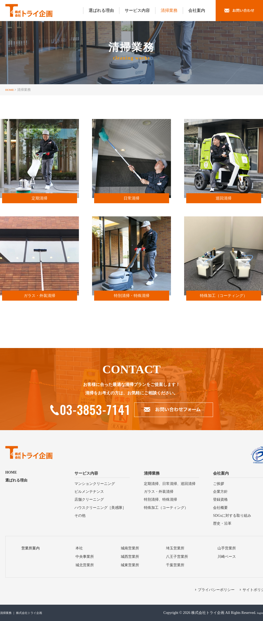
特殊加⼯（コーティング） (166, 508)
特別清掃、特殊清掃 (160, 499)
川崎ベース (227, 557)
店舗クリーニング (89, 499)
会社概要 (220, 508)
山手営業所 (227, 548)
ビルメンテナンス (89, 492)
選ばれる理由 (101, 10)
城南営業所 (130, 548)
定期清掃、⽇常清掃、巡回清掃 (169, 484)
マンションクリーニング (94, 484)
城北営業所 (84, 565)
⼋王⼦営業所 (177, 557)
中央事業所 (84, 557)
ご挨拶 (218, 484)
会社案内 (196, 10)
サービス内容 (137, 10)
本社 (79, 548)
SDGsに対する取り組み (232, 516)
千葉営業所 (175, 565)
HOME (10, 90)
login (259, 613)
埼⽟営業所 (175, 548)
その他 (79, 516)
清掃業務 (169, 10)
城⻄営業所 (130, 557)
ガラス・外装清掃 (158, 492)
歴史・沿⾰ (222, 523)
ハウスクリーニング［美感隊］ (100, 508)
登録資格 (220, 499)
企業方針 (220, 492)
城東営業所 (130, 565)
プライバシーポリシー (216, 590)
